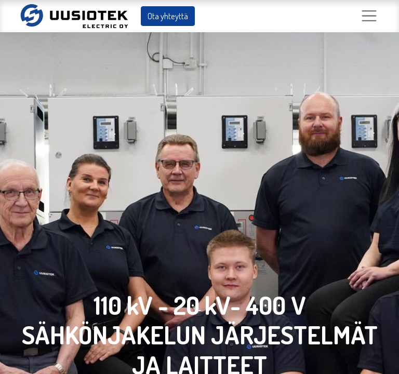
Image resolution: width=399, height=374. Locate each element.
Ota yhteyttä (168, 15)
